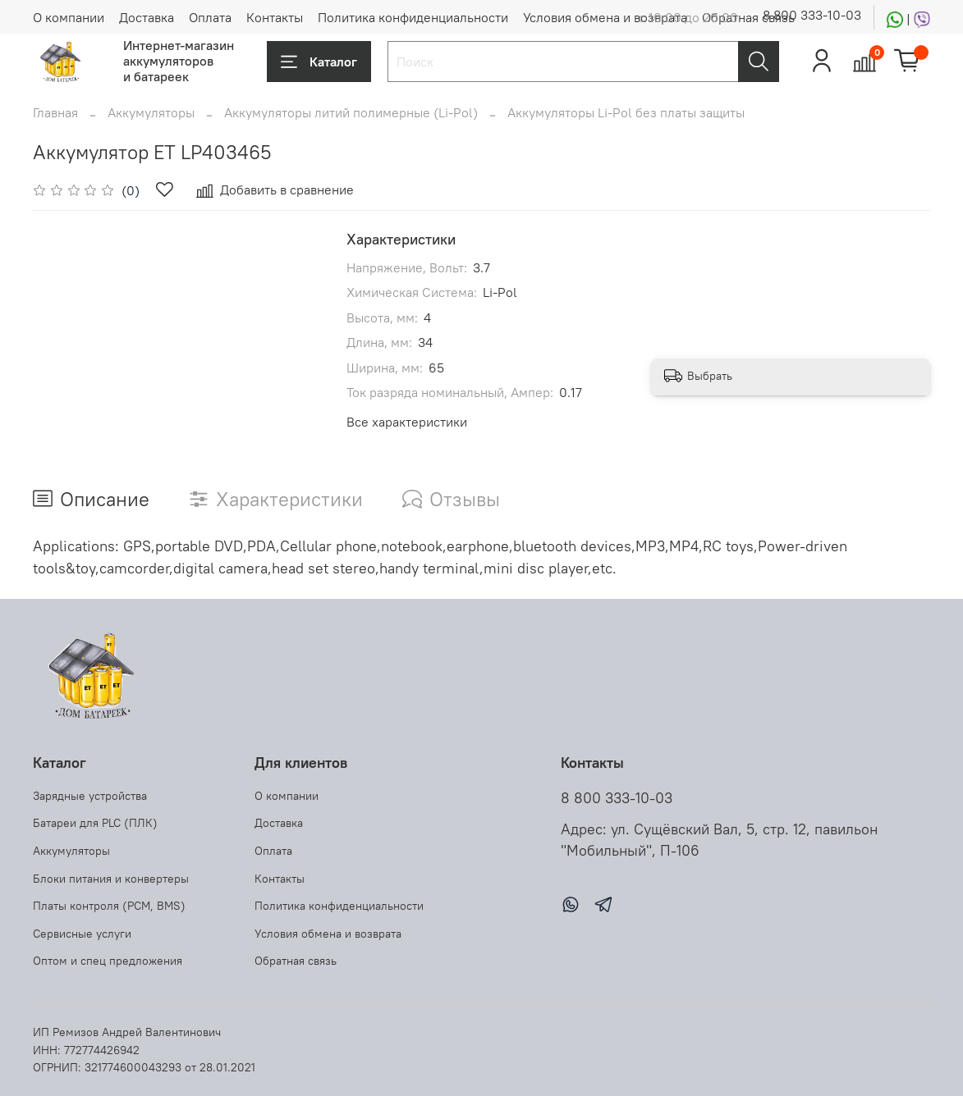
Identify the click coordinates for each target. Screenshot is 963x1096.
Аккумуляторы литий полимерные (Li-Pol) (351, 112)
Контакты (274, 17)
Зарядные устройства (90, 795)
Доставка (146, 17)
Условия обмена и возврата (605, 17)
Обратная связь (748, 17)
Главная (55, 112)
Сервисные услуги (82, 933)
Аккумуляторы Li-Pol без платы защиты (626, 112)
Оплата (210, 17)
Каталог (319, 61)
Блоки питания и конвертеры (111, 878)
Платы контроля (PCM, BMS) (109, 905)
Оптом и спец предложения (107, 960)
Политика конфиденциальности (413, 17)
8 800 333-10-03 (812, 15)
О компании (68, 17)
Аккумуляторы (151, 112)
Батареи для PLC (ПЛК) (95, 822)
